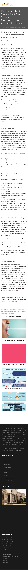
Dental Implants (6, 461)
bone (2, 309)
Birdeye (19, 450)
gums (10, 311)
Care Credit (4, 558)
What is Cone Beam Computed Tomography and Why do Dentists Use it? (14, 364)
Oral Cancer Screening (8, 478)
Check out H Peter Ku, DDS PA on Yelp (10, 556)
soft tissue (11, 313)
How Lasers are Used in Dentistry (14, 340)
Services (5, 459)
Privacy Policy (5, 560)
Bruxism (5, 472)
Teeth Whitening (6, 464)
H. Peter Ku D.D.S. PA (17, 311)
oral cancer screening (14, 288)
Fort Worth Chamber (6, 554)
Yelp (14, 450)
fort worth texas (8, 309)
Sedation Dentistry (7, 467)
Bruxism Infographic (14, 413)
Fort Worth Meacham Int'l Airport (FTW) (17, 430)
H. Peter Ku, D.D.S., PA (6, 428)
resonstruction (4, 313)
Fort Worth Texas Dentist (18, 309)
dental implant (5, 62)
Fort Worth (4, 430)
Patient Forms (5, 562)
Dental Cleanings (7, 470)
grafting (7, 311)
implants (24, 311)
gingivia (3, 311)
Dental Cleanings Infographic (14, 388)
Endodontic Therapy (7, 475)
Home (4, 27)
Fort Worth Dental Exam (8, 480)
